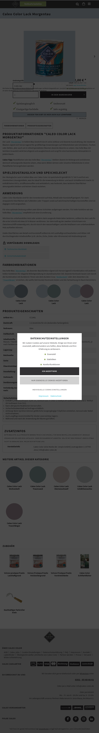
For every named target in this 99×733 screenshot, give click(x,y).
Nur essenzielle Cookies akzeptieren (49, 380)
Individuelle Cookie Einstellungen (49, 389)
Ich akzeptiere (49, 371)
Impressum (43, 396)
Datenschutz (56, 396)
